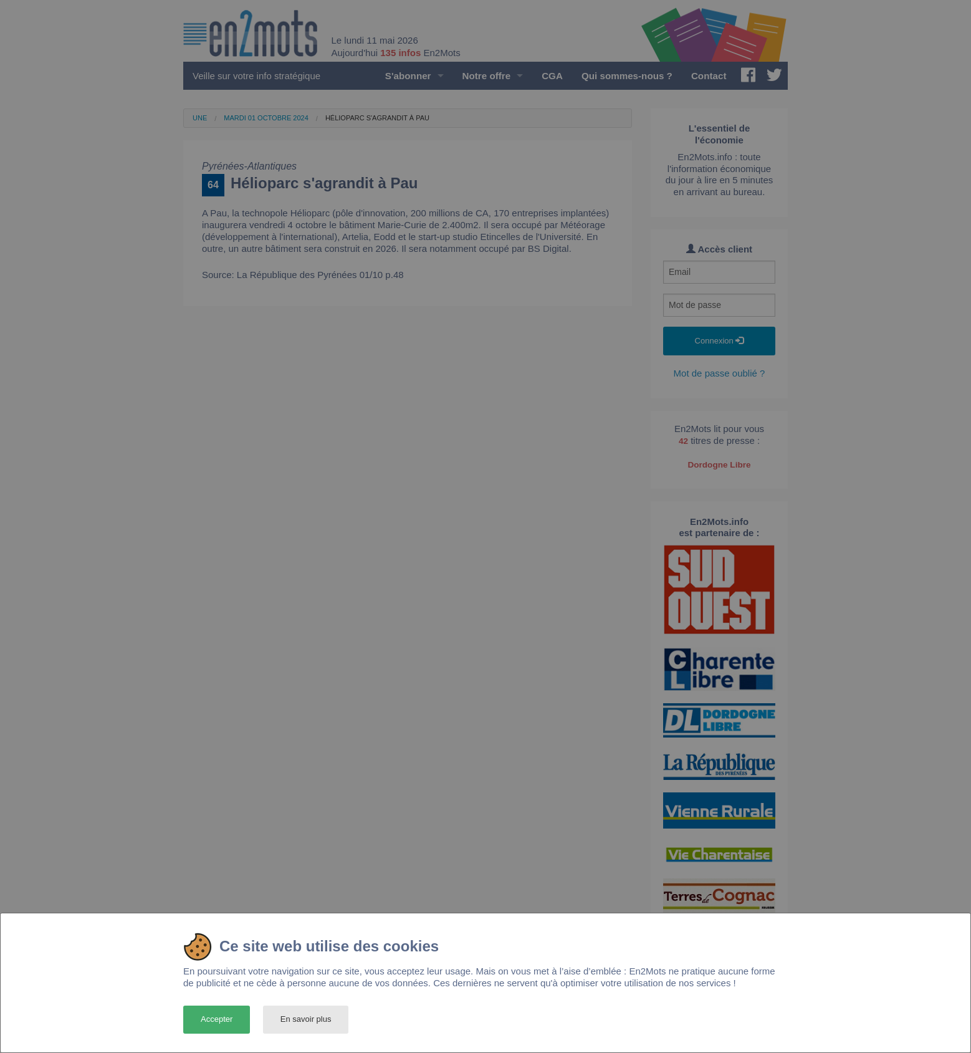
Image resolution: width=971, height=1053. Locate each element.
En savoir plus (306, 1019)
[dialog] (485, 983)
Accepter (216, 1019)
